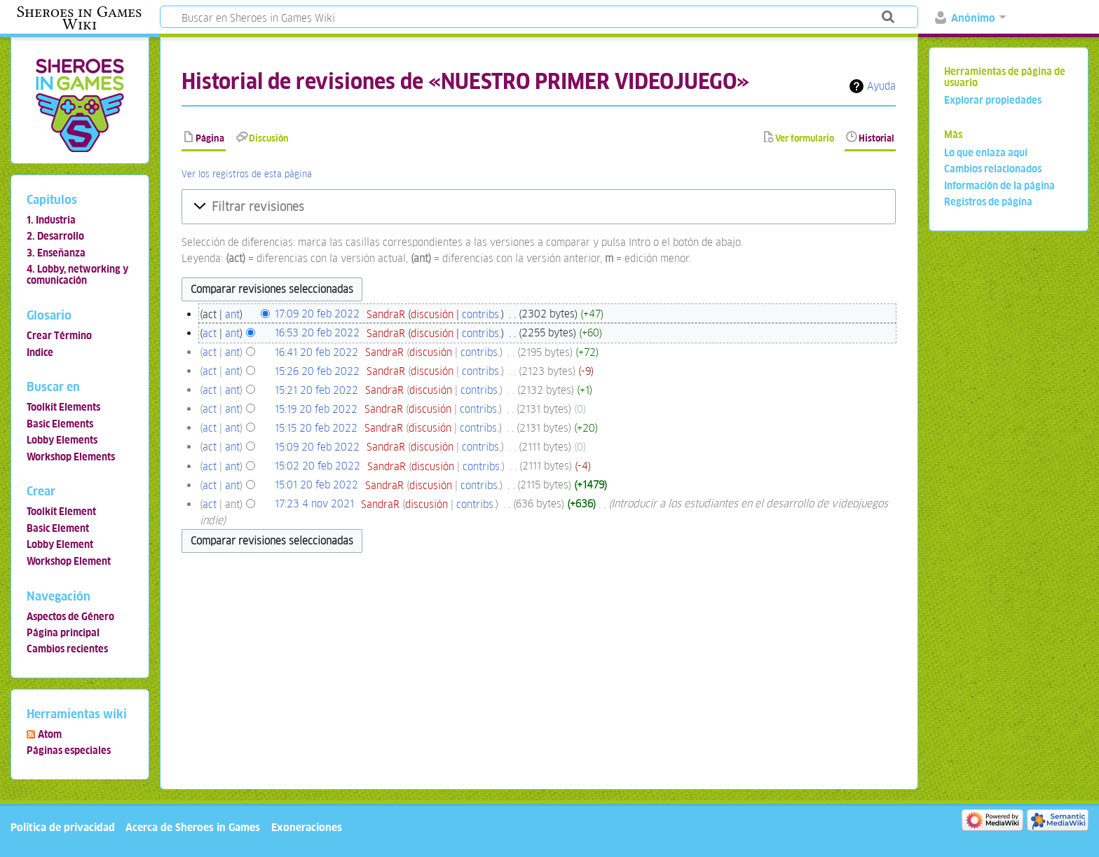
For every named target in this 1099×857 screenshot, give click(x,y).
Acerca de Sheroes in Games (192, 827)
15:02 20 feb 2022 (317, 466)
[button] (538, 206)
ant (232, 314)
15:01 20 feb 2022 (316, 485)
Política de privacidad (63, 827)
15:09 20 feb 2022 (317, 446)
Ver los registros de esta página (247, 174)
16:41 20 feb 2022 (316, 352)
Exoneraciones (306, 827)
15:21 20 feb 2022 (316, 390)
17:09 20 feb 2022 (317, 314)
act (210, 333)
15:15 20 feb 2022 (316, 427)
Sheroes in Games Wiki (79, 18)
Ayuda (881, 85)
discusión (432, 314)
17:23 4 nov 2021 (314, 504)
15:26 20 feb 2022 (317, 371)
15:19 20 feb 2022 (316, 409)
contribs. (481, 314)
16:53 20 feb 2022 (317, 333)
